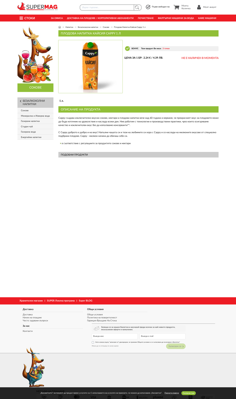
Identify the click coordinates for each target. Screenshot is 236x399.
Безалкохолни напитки (88, 27)
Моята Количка (181, 7)
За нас (111, 309)
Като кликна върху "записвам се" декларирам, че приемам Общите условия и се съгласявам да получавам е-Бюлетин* (182, 324)
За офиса (57, 18)
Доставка (25, 309)
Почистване (146, 18)
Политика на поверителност (79, 318)
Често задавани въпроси (33, 321)
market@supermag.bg (200, 364)
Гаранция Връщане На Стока (78, 321)
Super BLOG (85, 301)
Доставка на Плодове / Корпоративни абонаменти (100, 18)
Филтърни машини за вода (176, 18)
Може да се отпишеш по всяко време (161, 329)
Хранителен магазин (31, 301)
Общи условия (72, 309)
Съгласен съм (188, 393)
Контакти (113, 314)
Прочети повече (172, 393)
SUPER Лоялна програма (61, 301)
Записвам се (208, 329)
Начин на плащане (29, 318)
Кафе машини (207, 18)
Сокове (106, 27)
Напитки (69, 27)
